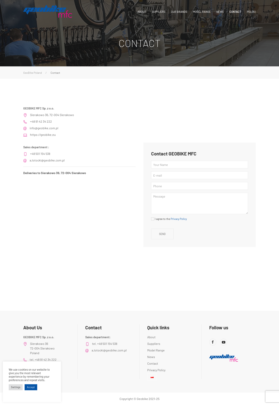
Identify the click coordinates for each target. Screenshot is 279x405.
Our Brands (179, 11)
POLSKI (251, 11)
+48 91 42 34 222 (41, 121)
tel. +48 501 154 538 (104, 343)
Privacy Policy (179, 218)
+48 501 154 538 (40, 153)
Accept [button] (31, 387)
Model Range (202, 11)
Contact (235, 11)
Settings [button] (15, 387)
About (141, 11)
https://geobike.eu (43, 134)
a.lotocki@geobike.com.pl (47, 160)
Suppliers (158, 11)
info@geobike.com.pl (44, 128)
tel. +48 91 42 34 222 (43, 359)
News (220, 11)
